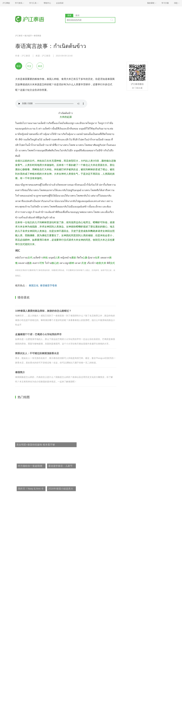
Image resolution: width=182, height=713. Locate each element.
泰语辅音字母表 (48, 285)
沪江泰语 (18, 36)
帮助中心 (47, 3)
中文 (29, 66)
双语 (19, 66)
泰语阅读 (37, 36)
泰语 (40, 66)
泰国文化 (34, 285)
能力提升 (28, 36)
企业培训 (59, 3)
